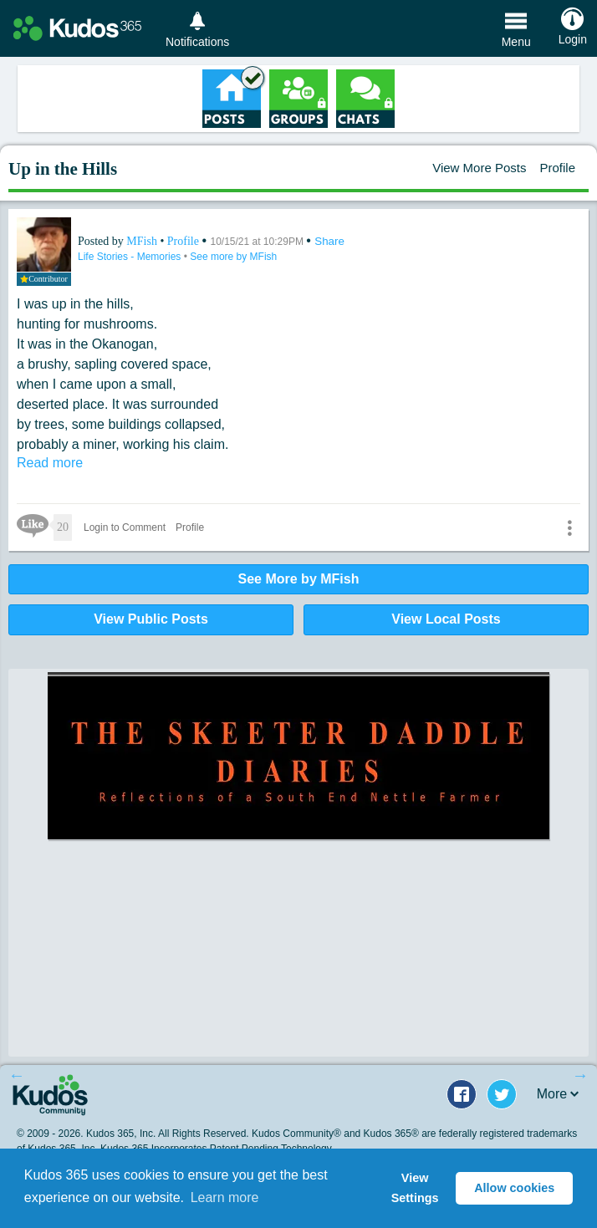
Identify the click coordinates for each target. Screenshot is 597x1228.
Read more (50, 463)
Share (329, 241)
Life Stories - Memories (131, 256)
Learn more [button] (225, 1197)
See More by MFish (299, 579)
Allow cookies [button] (514, 1188)
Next (580, 1075)
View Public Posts (151, 619)
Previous (16, 1075)
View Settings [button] (415, 1188)
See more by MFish (233, 256)
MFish (143, 241)
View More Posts (479, 168)
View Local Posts (445, 619)
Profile (557, 168)
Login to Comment (125, 527)
